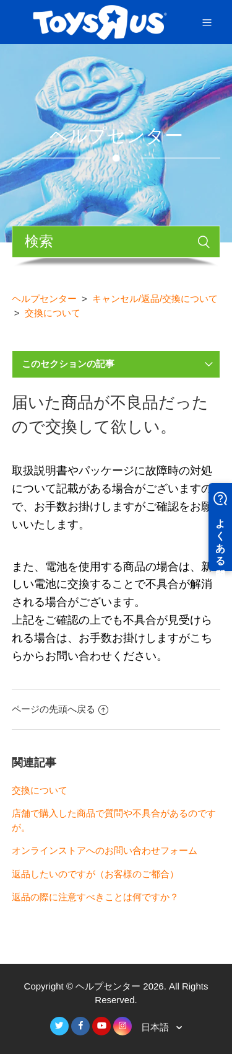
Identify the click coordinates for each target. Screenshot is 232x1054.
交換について (52, 313)
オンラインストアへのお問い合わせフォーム (104, 850)
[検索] (116, 241)
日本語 (156, 1027)
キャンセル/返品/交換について (155, 298)
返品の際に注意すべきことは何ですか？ (95, 897)
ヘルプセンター (44, 298)
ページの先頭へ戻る (60, 709)
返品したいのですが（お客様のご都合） (95, 874)
